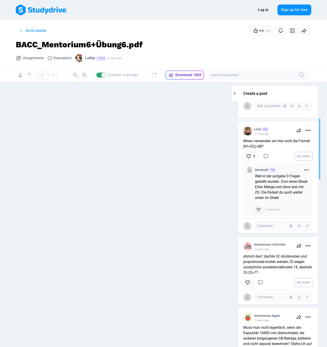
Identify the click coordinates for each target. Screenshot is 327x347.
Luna (289, 129)
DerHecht (293, 170)
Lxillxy (95, 58)
